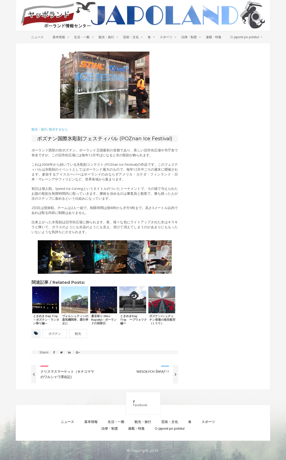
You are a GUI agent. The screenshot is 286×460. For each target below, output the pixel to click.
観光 (78, 333)
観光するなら (58, 129)
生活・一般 (82, 37)
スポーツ (166, 37)
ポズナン (54, 333)
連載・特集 (213, 37)
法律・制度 (189, 37)
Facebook (140, 403)
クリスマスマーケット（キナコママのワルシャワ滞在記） (67, 374)
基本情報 (59, 37)
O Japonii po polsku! (244, 37)
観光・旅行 (106, 37)
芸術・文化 (131, 37)
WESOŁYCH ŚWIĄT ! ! (153, 371)
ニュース (37, 37)
